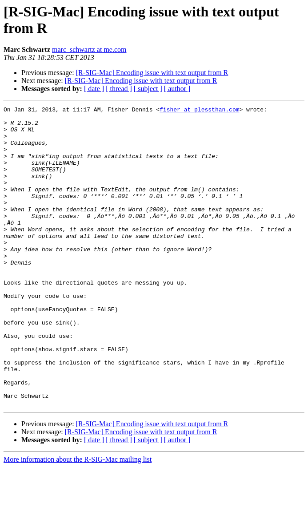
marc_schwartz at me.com (89, 49)
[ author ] (177, 88)
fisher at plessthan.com (199, 111)
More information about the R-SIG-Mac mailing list (78, 519)
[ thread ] (119, 88)
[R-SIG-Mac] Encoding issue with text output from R (152, 72)
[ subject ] (148, 88)
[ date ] (94, 88)
